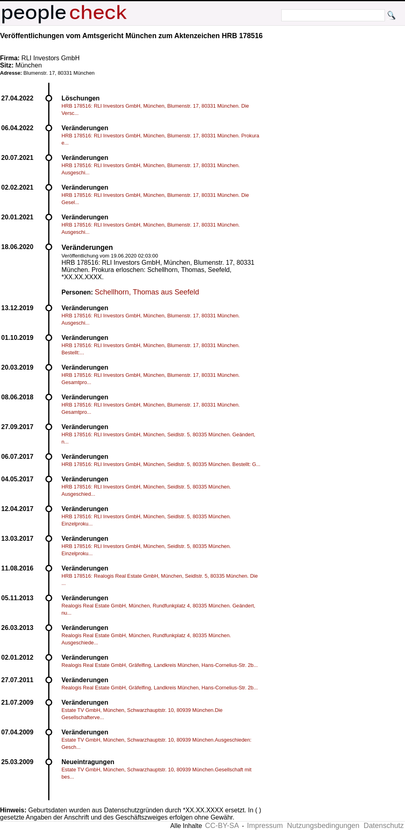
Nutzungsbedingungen (323, 826)
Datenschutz (384, 826)
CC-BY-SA (222, 826)
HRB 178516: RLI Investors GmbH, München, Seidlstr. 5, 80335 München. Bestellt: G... (160, 464)
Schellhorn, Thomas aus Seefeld (147, 292)
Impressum (265, 826)
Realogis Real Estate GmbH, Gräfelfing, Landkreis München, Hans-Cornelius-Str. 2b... (159, 665)
